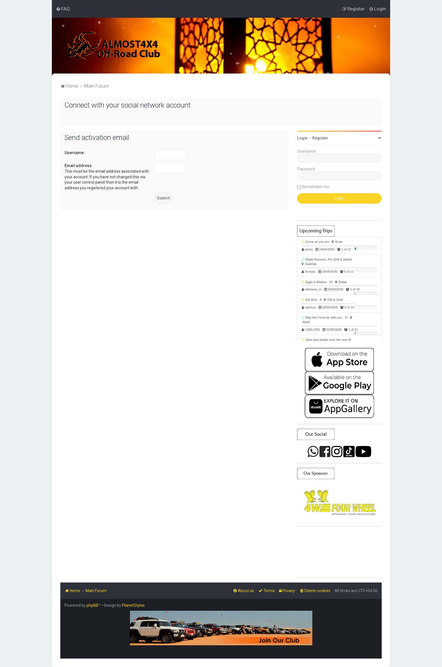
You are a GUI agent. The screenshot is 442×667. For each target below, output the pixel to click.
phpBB (92, 605)
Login (302, 138)
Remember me (315, 186)
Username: (75, 152)
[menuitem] (63, 9)
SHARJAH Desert (339, 552)
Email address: (79, 165)
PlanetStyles (133, 605)
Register (320, 138)
